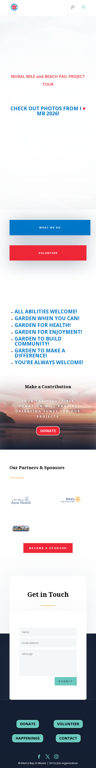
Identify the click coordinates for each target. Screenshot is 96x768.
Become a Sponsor (48, 548)
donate (48, 430)
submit (65, 681)
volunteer (68, 723)
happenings (28, 738)
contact (68, 738)
